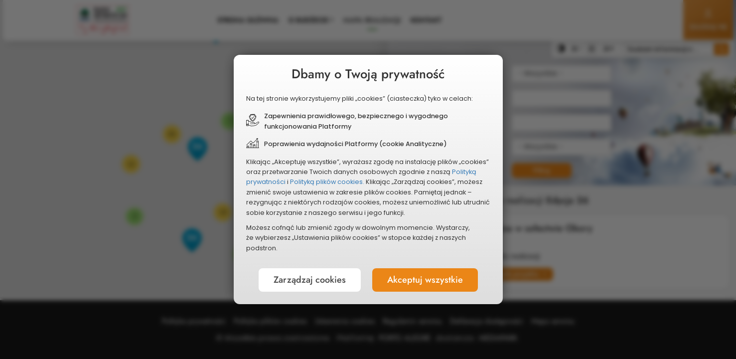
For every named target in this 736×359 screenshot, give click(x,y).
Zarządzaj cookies (316, 268)
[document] (367, 179)
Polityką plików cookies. (331, 181)
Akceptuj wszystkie (418, 268)
